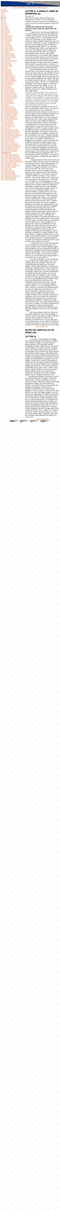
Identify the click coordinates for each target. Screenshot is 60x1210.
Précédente (18, 7)
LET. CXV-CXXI (6, 73)
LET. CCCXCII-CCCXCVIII (10, 165)
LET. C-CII (4, 68)
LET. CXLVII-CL (6, 85)
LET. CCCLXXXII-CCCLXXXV (11, 160)
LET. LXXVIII (5, 52)
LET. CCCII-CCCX (7, 140)
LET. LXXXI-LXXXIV (8, 55)
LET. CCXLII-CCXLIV (8, 117)
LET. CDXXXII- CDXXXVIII (10, 176)
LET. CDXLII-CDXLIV (8, 179)
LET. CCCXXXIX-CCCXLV (10, 147)
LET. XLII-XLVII (6, 39)
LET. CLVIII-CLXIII (7, 89)
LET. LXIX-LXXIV (7, 48)
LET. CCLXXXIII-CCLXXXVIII (11, 135)
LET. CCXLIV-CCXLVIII (9, 119)
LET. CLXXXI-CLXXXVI (9, 96)
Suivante (44, 7)
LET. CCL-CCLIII (7, 121)
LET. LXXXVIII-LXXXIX (9, 61)
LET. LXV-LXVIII (6, 46)
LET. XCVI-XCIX (6, 66)
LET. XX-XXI (5, 32)
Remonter (34, 7)
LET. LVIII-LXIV (6, 45)
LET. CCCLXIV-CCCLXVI (10, 154)
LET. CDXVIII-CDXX (8, 172)
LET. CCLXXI (5, 128)
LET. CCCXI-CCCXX (8, 142)
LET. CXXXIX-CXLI (7, 82)
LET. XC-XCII (5, 62)
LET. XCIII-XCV (6, 64)
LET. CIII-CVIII (6, 69)
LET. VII (3, 23)
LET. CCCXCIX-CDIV (8, 167)
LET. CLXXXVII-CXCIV (9, 98)
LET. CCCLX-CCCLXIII (9, 151)
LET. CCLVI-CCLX (7, 124)
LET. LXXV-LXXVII (7, 50)
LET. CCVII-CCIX (7, 101)
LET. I (3, 13)
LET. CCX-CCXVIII (7, 103)
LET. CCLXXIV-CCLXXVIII (10, 131)
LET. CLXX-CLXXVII (8, 92)
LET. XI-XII (4, 29)
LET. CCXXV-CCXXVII (9, 110)
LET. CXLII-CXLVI (7, 84)
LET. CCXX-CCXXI (7, 107)
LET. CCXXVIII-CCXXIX (9, 112)
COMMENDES (6, 153)
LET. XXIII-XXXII (6, 36)
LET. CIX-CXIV (6, 71)
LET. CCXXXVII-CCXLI (9, 115)
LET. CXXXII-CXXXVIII (9, 80)
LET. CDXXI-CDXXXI (8, 174)
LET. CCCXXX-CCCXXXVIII (10, 146)
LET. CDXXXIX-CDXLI (8, 178)
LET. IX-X (4, 27)
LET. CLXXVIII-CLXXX (9, 94)
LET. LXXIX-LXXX (7, 53)
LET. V (3, 20)
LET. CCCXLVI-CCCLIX (9, 149)
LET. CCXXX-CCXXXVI (9, 114)
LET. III (3, 16)
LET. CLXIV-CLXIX (7, 91)
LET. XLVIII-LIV (6, 41)
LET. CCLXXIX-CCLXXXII (10, 133)
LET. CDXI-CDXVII (7, 170)
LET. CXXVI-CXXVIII (8, 76)
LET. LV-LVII (5, 43)
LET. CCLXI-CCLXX (8, 126)
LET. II (3, 14)
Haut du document (42, 326)
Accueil (26, 7)
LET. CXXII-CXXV (7, 75)
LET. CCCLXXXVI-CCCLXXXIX (12, 162)
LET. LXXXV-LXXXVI (8, 57)
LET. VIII (4, 25)
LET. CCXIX (5, 105)
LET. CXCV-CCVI (7, 100)
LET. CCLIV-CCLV (7, 123)
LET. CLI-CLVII (6, 87)
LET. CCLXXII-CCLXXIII (9, 130)
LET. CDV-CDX (6, 169)
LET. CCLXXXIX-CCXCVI (10, 137)
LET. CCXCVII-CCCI (8, 139)
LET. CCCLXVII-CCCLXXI (10, 156)
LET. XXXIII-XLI (6, 38)
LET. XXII (4, 34)
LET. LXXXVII (5, 59)
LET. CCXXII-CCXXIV (8, 108)
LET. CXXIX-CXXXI (7, 78)
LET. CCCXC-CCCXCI (9, 163)
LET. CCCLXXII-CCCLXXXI (10, 158)
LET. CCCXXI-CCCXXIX (9, 144)
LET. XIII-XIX (5, 30)
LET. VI (3, 22)
